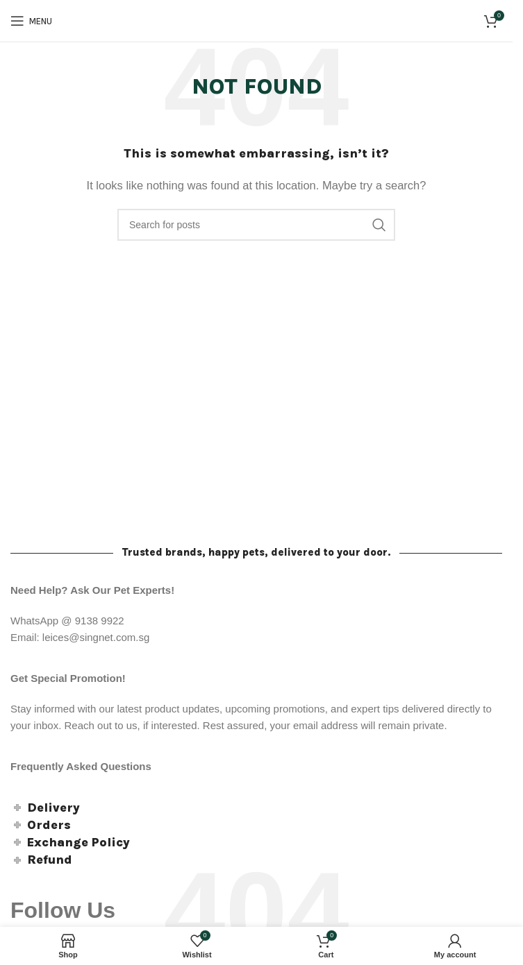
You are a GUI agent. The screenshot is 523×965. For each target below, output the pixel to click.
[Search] (256, 225)
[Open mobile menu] (31, 21)
